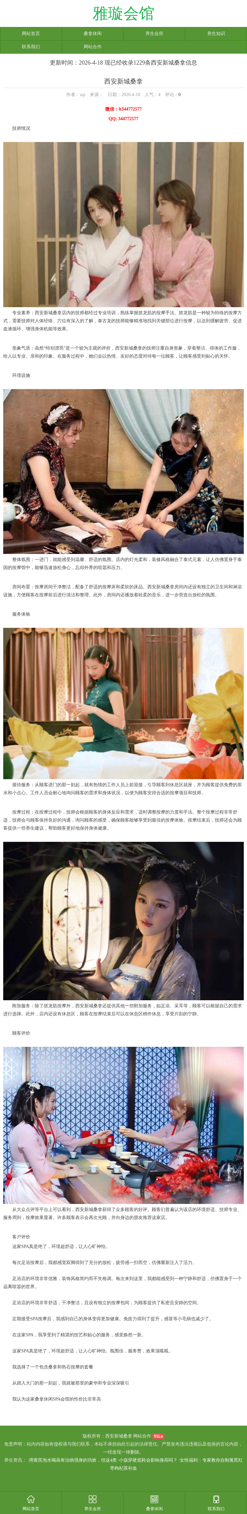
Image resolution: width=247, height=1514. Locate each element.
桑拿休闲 (93, 33)
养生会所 (154, 33)
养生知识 (216, 33)
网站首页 (31, 33)
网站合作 (93, 46)
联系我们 (31, 46)
